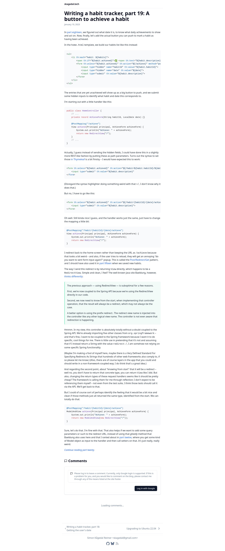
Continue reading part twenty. (79, 450)
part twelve (126, 437)
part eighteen (74, 32)
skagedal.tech (71, 4)
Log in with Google (146, 488)
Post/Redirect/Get (139, 259)
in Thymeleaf (78, 159)
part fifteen (105, 263)
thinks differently (73, 276)
